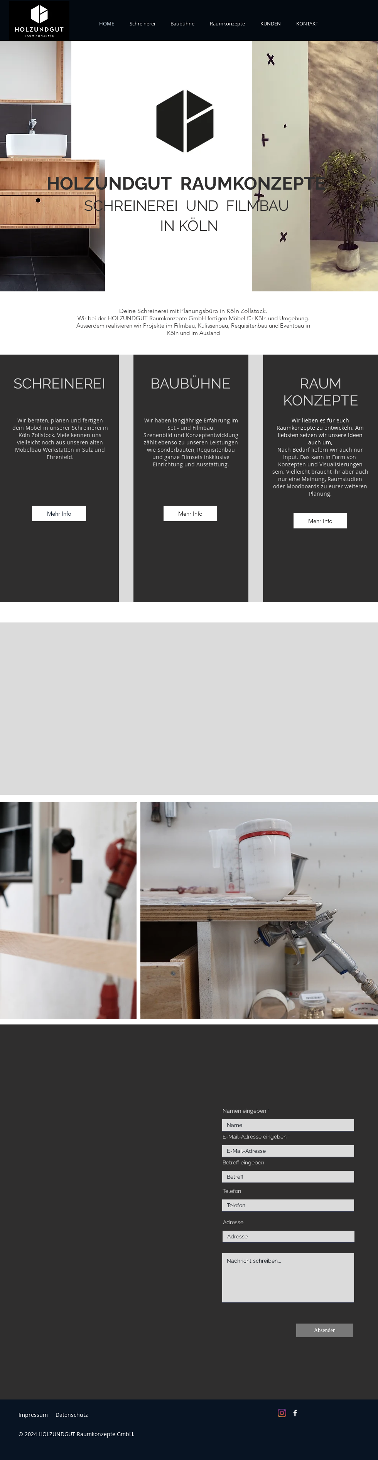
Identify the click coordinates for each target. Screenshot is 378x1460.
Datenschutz (72, 1414)
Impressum (33, 1414)
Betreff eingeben (243, 1162)
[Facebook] (295, 1413)
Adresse (233, 1222)
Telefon (232, 1191)
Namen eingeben (244, 1111)
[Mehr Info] (59, 513)
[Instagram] (282, 1413)
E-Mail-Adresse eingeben (255, 1136)
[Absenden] (324, 1330)
